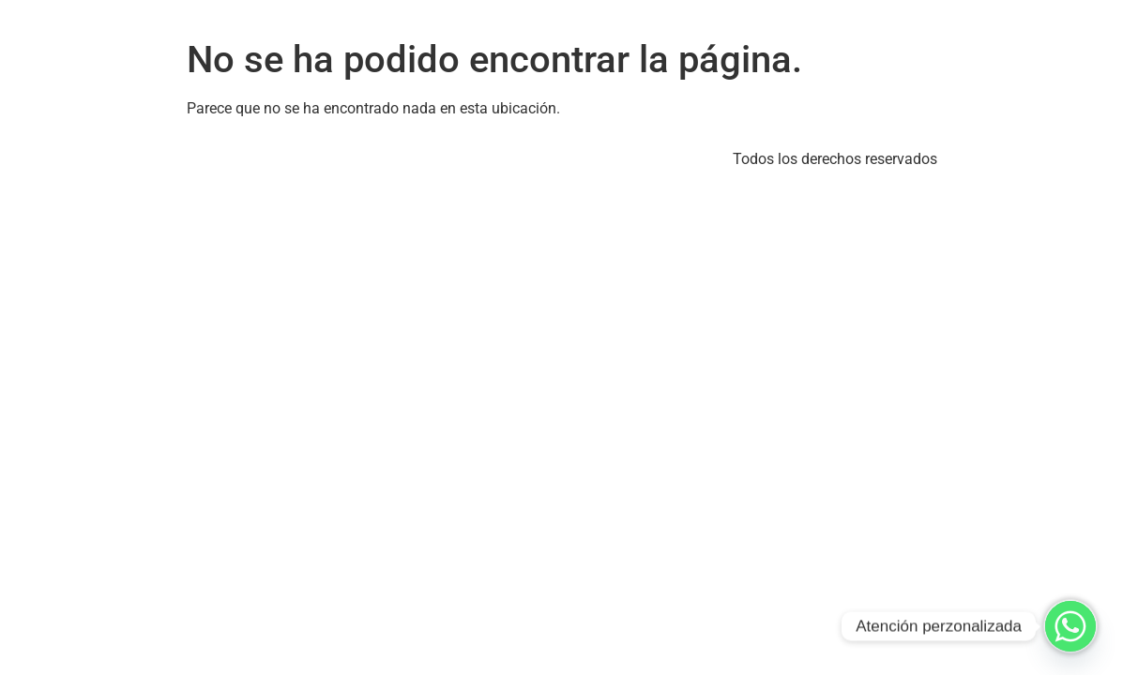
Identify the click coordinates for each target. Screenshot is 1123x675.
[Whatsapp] (1070, 626)
